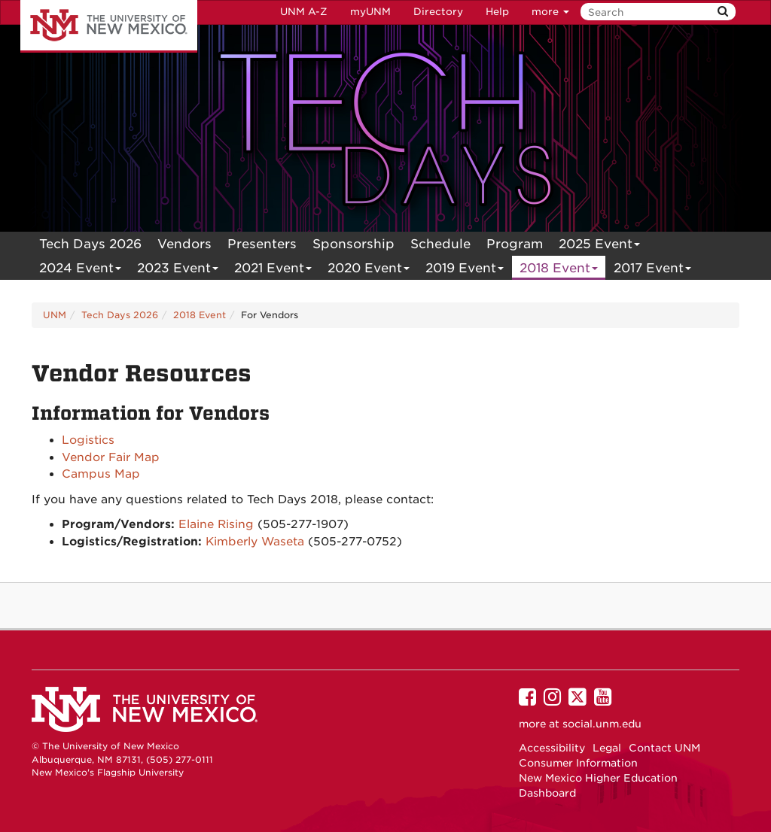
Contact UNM (664, 748)
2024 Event (80, 270)
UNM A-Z (304, 11)
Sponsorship (353, 243)
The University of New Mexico (108, 26)
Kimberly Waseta (255, 541)
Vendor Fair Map (111, 457)
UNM (54, 314)
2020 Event (369, 270)
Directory (438, 11)
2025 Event (600, 246)
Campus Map (101, 474)
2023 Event (178, 270)
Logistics (88, 440)
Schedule (440, 243)
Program (514, 243)
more (550, 11)
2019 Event (464, 270)
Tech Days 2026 (90, 243)
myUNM (370, 11)
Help (497, 11)
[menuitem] (90, 244)
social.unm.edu (601, 724)
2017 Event (653, 270)
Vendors (184, 243)
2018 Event (559, 270)
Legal (607, 748)
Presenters (262, 243)
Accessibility (552, 748)
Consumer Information (578, 763)
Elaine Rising (216, 524)
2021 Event (273, 270)
